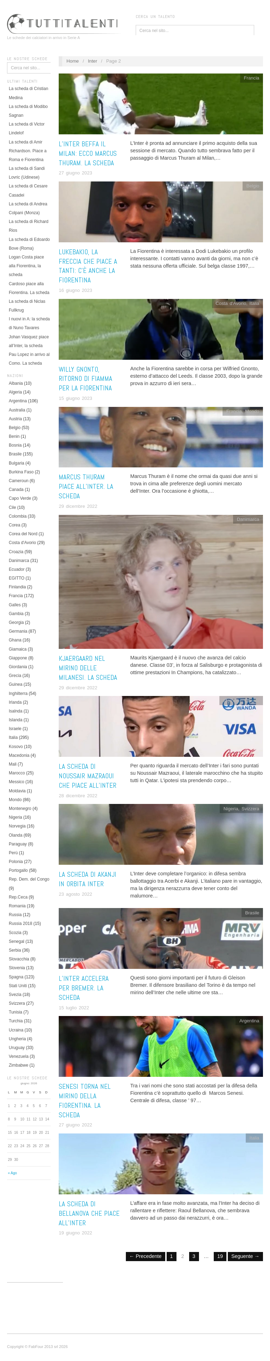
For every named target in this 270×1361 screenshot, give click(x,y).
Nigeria (15, 817)
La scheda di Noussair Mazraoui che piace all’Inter (87, 776)
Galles (15, 604)
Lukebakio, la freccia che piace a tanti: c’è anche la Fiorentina (88, 266)
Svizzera (17, 1003)
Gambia (16, 613)
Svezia (15, 994)
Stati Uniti (18, 985)
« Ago (12, 1173)
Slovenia (17, 967)
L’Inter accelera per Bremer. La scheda (84, 988)
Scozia (15, 932)
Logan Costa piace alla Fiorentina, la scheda (26, 266)
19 (220, 1256)
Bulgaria (16, 463)
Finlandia (17, 586)
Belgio (14, 427)
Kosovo (16, 746)
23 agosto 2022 (75, 894)
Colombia (18, 516)
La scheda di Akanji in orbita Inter (87, 879)
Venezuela (18, 1056)
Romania (17, 905)
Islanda (15, 719)
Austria (15, 418)
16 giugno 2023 (75, 290)
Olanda (15, 835)
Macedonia (19, 755)
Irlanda (15, 702)
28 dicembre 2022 (78, 795)
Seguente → (245, 1256)
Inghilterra (18, 693)
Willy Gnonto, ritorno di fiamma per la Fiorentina (85, 379)
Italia (13, 737)
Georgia (16, 622)
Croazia (16, 551)
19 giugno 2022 (75, 1232)
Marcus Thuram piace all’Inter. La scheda (86, 486)
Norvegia (17, 826)
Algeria (15, 392)
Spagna (16, 977)
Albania (16, 383)
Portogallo (18, 870)
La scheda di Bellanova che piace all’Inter (89, 1213)
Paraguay (18, 844)
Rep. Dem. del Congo (29, 879)
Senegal (16, 941)
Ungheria (17, 1038)
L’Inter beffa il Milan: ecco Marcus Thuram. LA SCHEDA (88, 153)
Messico (16, 781)
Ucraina (16, 1030)
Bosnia (15, 445)
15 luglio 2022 (74, 1007)
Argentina (18, 400)
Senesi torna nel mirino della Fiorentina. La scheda (85, 1100)
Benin (14, 436)
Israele (15, 728)
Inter (92, 61)
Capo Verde (20, 498)
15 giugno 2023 (75, 398)
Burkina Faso (21, 471)
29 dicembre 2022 (78, 506)
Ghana (15, 640)
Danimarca (19, 560)
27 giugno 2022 (75, 1124)
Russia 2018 (20, 923)
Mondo (15, 799)
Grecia (15, 675)
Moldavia (17, 790)
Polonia (16, 861)
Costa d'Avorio (22, 542)
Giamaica (18, 649)
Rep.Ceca (18, 897)
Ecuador (17, 569)
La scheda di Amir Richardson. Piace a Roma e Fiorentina (27, 151)
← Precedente (145, 1256)
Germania (18, 631)
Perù (13, 852)
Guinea (15, 684)
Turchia (16, 1020)
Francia (16, 595)
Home (72, 61)
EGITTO (16, 578)
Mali (13, 764)
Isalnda (15, 711)
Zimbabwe (18, 1065)
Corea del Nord (23, 533)
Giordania (18, 666)
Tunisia (15, 1012)
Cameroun (18, 480)
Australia (17, 410)
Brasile (15, 454)
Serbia (15, 950)
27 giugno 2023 (75, 172)
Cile (12, 507)
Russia (15, 914)
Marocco (17, 773)
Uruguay (17, 1047)
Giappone (18, 658)
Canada (16, 489)
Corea (14, 525)
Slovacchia (19, 959)
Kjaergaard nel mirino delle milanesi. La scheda (88, 668)
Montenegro (20, 808)
